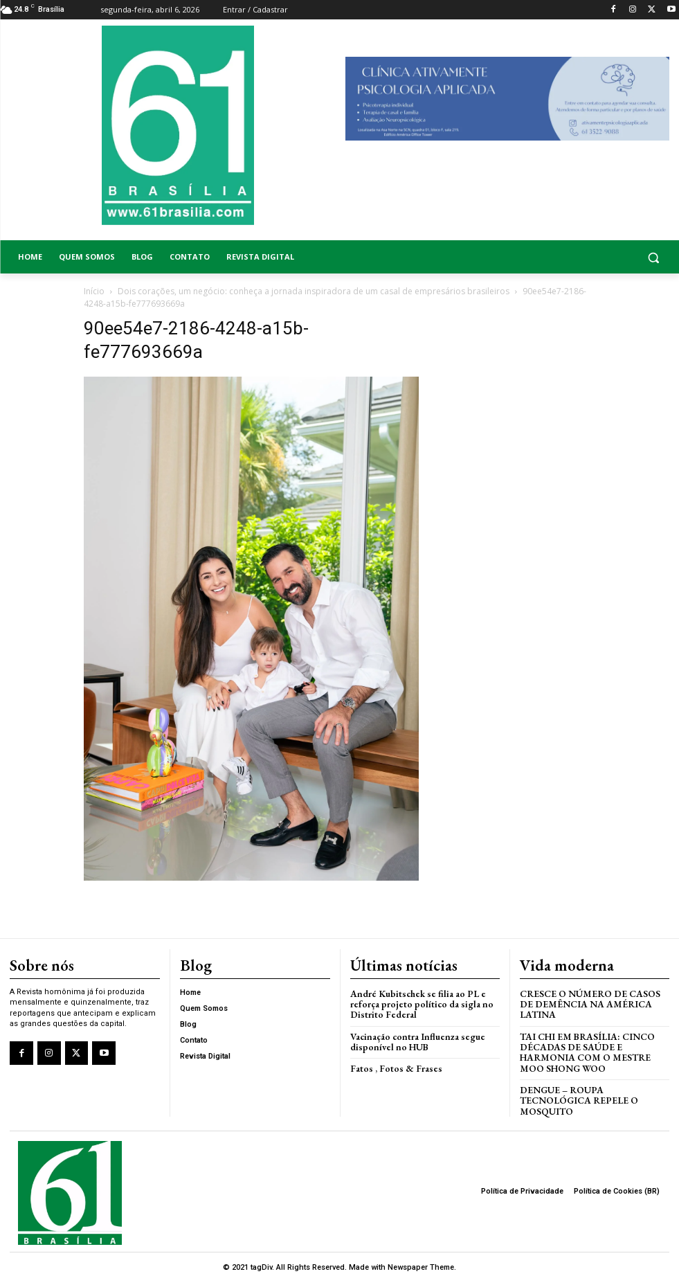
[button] (594, 257)
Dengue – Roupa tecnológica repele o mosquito (577, 1095)
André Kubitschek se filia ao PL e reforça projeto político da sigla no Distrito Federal (419, 1002)
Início (94, 291)
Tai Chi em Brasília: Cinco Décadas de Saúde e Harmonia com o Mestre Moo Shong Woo (594, 1049)
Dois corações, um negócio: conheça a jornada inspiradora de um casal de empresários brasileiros (313, 291)
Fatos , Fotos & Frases (393, 1065)
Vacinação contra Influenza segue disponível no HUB (414, 1039)
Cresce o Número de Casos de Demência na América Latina (587, 1002)
